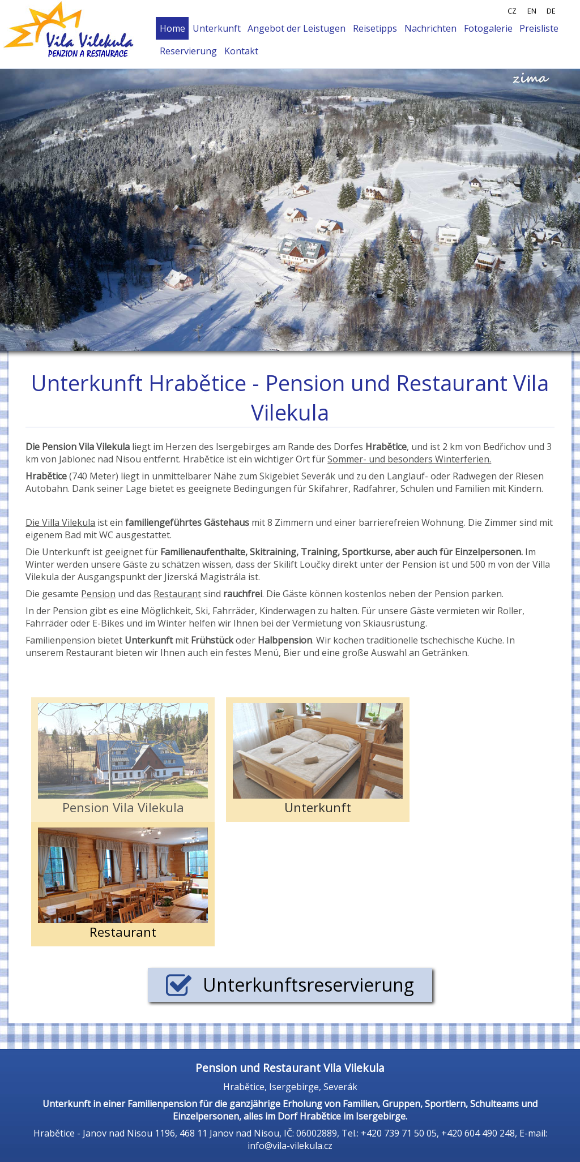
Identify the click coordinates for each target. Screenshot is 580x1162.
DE (551, 11)
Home (172, 28)
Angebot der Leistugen (297, 28)
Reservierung (188, 51)
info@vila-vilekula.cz (290, 1145)
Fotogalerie (488, 28)
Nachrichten (430, 28)
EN (531, 11)
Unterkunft (217, 28)
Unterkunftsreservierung (290, 985)
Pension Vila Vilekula (123, 759)
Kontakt (241, 51)
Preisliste (538, 28)
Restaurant (123, 884)
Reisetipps (375, 28)
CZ (512, 11)
